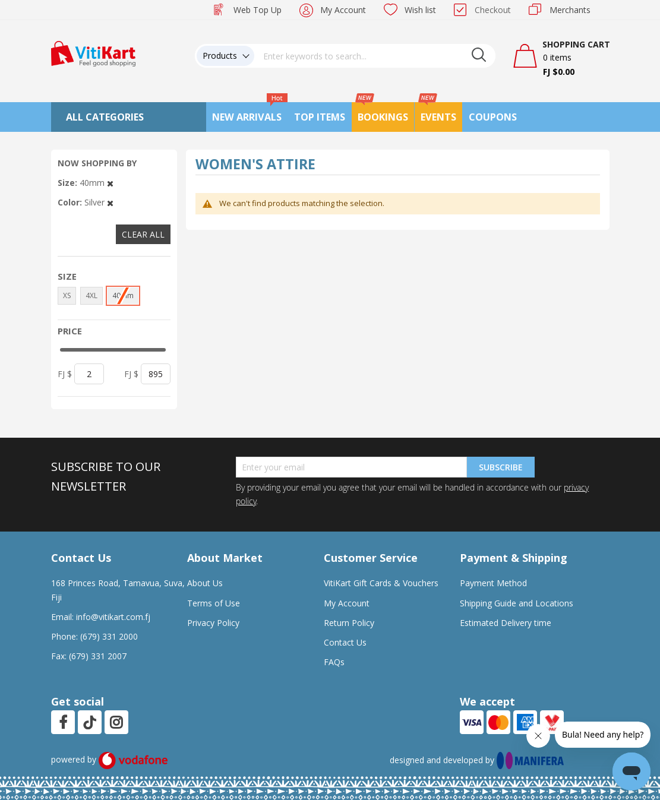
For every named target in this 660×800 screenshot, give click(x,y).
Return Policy (349, 622)
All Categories (105, 117)
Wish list (420, 9)
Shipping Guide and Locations (516, 603)
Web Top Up (257, 9)
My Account (343, 9)
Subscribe (501, 467)
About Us (205, 583)
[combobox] (374, 56)
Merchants (570, 9)
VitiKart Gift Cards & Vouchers (381, 583)
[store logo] (93, 52)
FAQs (334, 662)
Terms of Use (213, 603)
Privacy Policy (213, 622)
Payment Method (493, 583)
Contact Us (345, 642)
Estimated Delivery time (505, 622)
